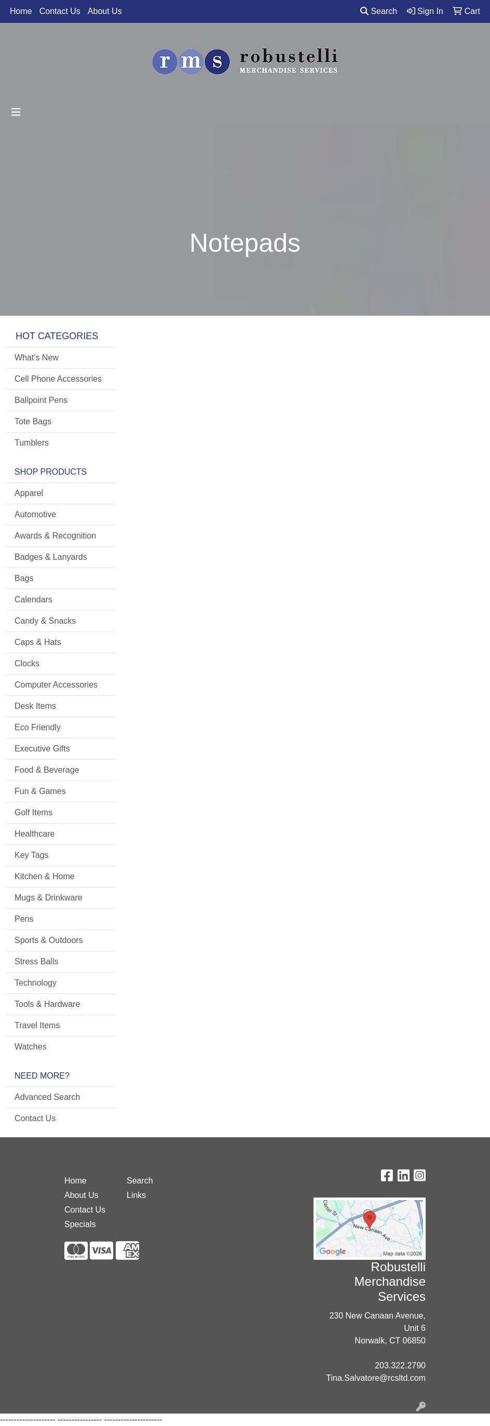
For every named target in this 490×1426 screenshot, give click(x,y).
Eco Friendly (38, 727)
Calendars (33, 599)
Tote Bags (33, 421)
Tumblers (32, 442)
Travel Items (37, 1025)
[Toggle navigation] (16, 112)
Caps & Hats (38, 642)
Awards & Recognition (55, 535)
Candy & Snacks (45, 620)
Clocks (27, 663)
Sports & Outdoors (49, 940)
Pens (24, 918)
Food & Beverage (47, 769)
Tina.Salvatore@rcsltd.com (376, 1378)
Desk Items (35, 706)
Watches (31, 1046)
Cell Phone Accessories (58, 378)
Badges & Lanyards (51, 557)
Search (378, 11)
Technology (36, 982)
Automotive (35, 514)
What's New (37, 357)
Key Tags (32, 855)
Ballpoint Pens (41, 400)
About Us (105, 11)
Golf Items (33, 812)
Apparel (29, 493)
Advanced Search (47, 1097)
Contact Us (59, 11)
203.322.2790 (400, 1365)
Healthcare (35, 833)
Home (21, 11)
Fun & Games (40, 791)
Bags (24, 578)
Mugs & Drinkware (49, 897)
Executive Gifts (42, 748)
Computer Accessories (56, 684)
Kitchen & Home (45, 876)
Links (136, 1195)
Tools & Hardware (47, 1004)
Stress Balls (36, 961)
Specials (80, 1224)
